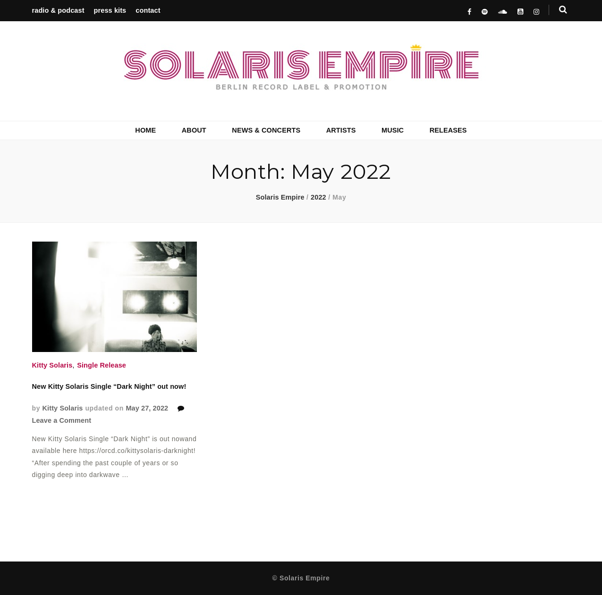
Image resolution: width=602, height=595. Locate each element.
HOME (145, 130)
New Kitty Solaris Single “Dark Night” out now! (109, 386)
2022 (318, 197)
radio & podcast (58, 10)
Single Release (101, 365)
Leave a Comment (62, 420)
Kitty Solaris (52, 365)
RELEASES (448, 130)
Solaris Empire (280, 197)
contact (148, 10)
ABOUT (194, 130)
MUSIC (393, 130)
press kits (110, 10)
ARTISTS (341, 130)
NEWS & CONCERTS (266, 130)
